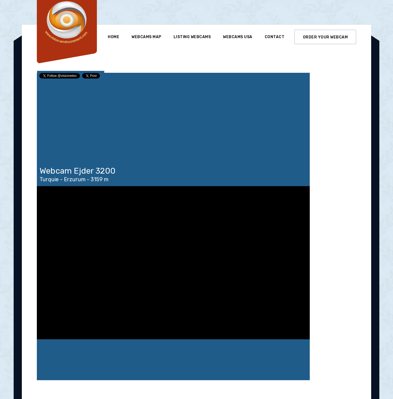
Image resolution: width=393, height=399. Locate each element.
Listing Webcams (192, 37)
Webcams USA (237, 37)
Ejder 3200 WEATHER (173, 359)
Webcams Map (146, 37)
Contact (275, 37)
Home (113, 37)
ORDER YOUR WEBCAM (325, 37)
